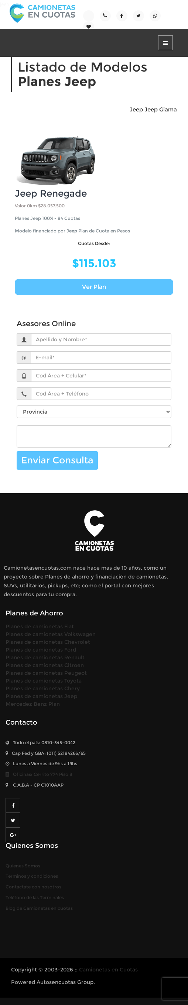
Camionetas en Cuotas (108, 969)
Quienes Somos (23, 865)
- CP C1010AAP (35, 785)
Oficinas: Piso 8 (39, 774)
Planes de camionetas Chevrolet (48, 642)
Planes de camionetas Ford (41, 649)
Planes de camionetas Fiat (40, 626)
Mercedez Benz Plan (33, 704)
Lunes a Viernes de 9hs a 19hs (41, 763)
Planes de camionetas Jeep (41, 696)
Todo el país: (40, 742)
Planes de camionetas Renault (45, 657)
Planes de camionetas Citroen (45, 665)
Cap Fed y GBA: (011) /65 (46, 753)
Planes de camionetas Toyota (44, 680)
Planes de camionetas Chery (43, 688)
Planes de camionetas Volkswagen (51, 634)
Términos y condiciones (32, 876)
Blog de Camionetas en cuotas (39, 908)
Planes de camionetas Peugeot (46, 673)
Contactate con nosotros (33, 887)
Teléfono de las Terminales (35, 897)
